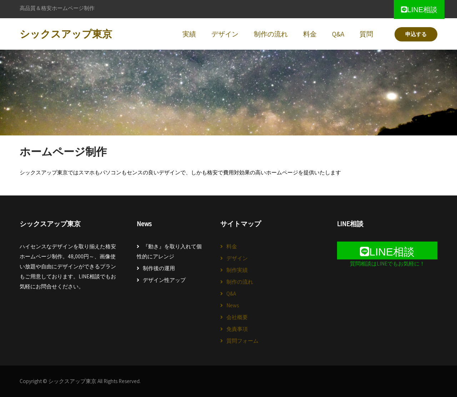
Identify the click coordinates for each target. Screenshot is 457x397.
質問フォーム (242, 340)
